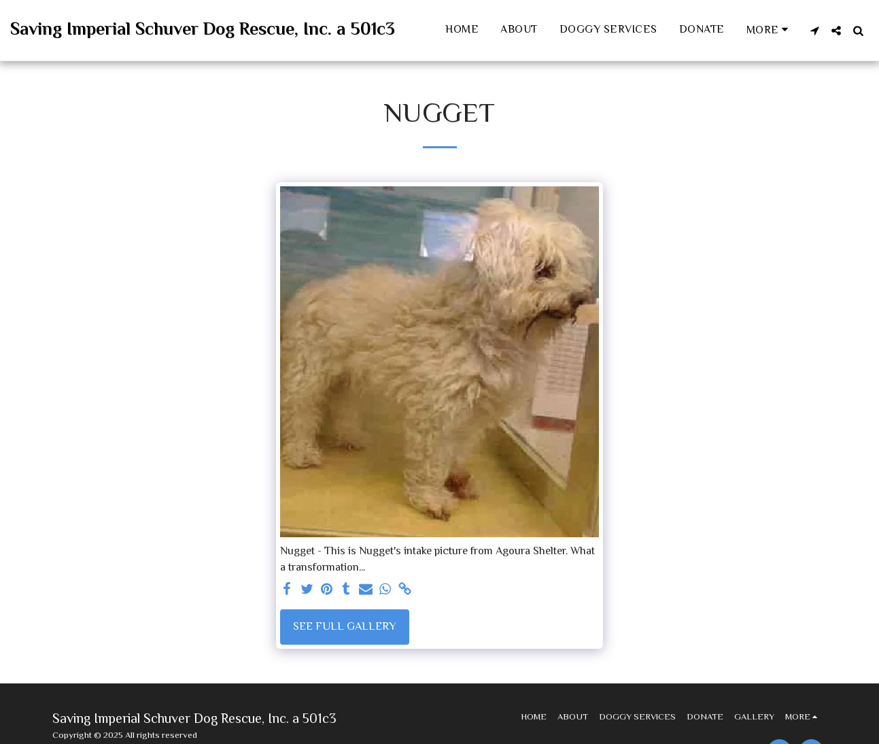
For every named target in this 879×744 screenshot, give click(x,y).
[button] (814, 30)
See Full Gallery (344, 627)
